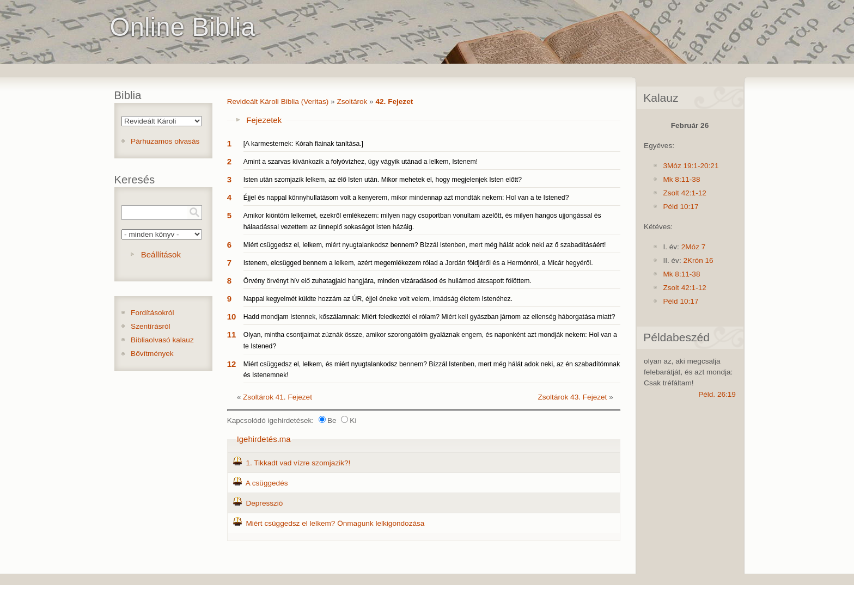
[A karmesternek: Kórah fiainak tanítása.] (303, 144)
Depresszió (264, 503)
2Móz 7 (693, 247)
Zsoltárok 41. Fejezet (277, 397)
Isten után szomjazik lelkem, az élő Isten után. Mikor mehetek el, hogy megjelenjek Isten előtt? (382, 179)
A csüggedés (267, 483)
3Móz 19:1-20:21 (690, 166)
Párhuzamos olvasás (165, 141)
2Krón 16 (698, 260)
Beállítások (161, 254)
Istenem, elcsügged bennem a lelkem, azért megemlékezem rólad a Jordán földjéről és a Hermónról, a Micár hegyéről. (418, 263)
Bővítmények (152, 353)
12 (231, 363)
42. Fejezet (394, 101)
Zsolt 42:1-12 (684, 193)
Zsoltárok (352, 101)
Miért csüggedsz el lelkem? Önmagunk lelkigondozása (335, 523)
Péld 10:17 (680, 206)
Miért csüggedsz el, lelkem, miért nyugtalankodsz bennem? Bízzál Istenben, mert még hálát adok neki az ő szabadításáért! (424, 245)
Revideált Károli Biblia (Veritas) (278, 101)
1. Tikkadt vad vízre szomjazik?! (298, 463)
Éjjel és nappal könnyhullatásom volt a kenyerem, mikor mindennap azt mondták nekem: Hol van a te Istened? (406, 197)
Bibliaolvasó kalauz (162, 340)
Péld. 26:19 (717, 394)
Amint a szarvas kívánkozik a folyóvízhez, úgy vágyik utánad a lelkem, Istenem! (360, 161)
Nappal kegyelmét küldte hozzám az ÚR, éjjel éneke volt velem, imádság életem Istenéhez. (378, 299)
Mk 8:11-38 (681, 179)
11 (231, 334)
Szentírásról (150, 326)
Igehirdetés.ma (264, 439)
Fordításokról (152, 313)
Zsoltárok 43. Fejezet (572, 397)
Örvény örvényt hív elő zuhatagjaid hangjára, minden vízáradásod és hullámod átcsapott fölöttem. (387, 281)
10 (231, 316)
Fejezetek (264, 120)
